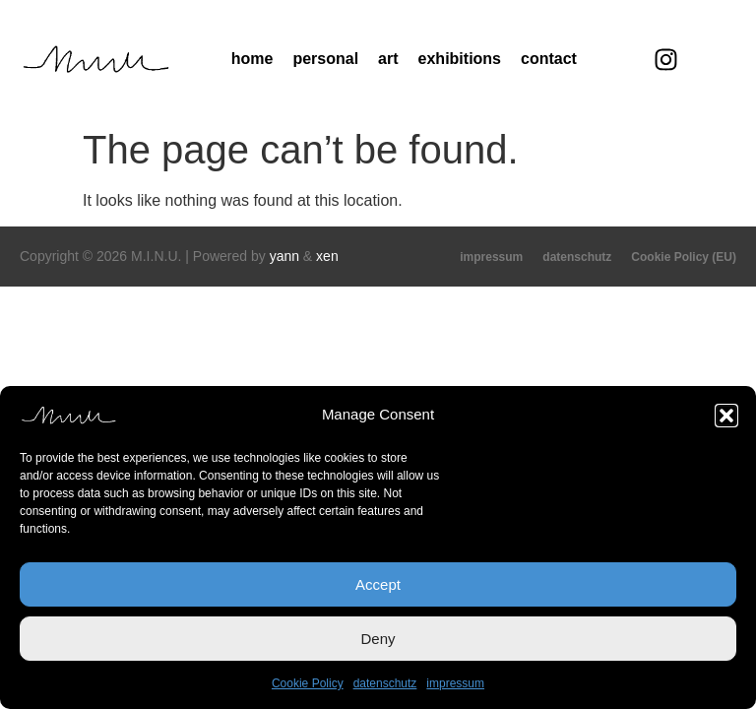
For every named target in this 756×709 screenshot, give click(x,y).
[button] (726, 415)
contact (549, 58)
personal (325, 58)
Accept (378, 584)
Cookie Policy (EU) (683, 257)
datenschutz (385, 683)
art (388, 58)
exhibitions (459, 58)
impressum (455, 683)
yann (284, 256)
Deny (377, 638)
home (252, 58)
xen (327, 256)
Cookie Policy (308, 683)
